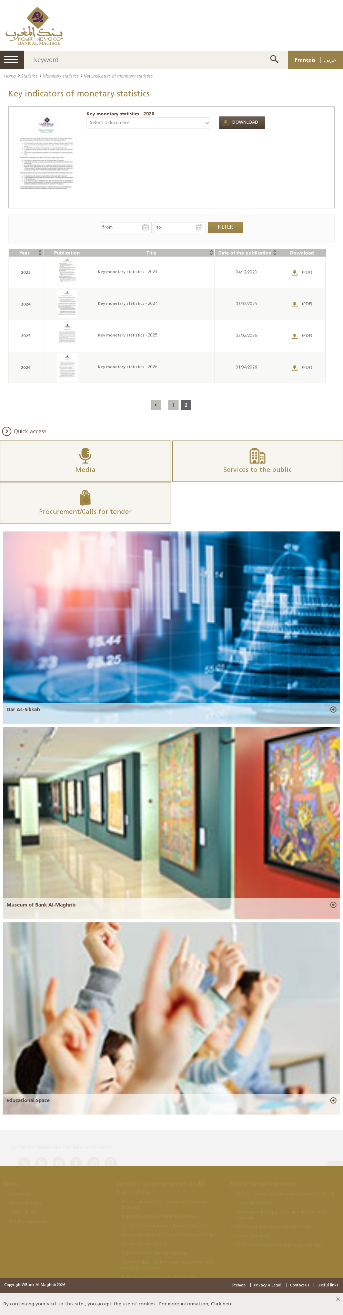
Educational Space (28, 1100)
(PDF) (307, 272)
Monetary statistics (60, 76)
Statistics (29, 76)
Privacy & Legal (267, 1285)
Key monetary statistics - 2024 (128, 304)
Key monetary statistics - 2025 (128, 335)
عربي (330, 59)
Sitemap (238, 1285)
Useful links (327, 1285)
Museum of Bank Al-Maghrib (41, 905)
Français (305, 59)
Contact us (299, 1285)
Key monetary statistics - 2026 (120, 114)
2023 (26, 272)
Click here (222, 1304)
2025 (26, 335)
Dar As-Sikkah (23, 709)
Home (10, 76)
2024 (26, 304)
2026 (26, 367)
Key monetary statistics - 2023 (128, 272)
